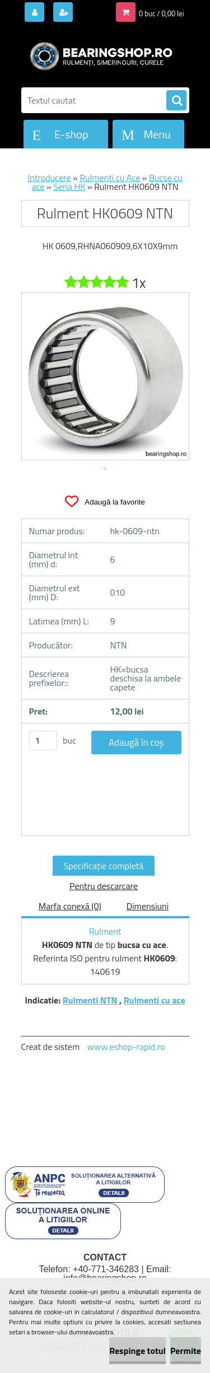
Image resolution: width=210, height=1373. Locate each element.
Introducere (49, 177)
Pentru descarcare (103, 886)
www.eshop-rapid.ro (126, 1046)
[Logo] (98, 55)
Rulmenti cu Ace (110, 177)
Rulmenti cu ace (154, 1000)
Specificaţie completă (104, 865)
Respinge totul (137, 1350)
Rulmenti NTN (91, 1000)
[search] (176, 100)
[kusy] (43, 740)
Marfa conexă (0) (70, 906)
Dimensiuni (148, 906)
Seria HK (69, 186)
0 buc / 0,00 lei (161, 13)
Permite (185, 1350)
